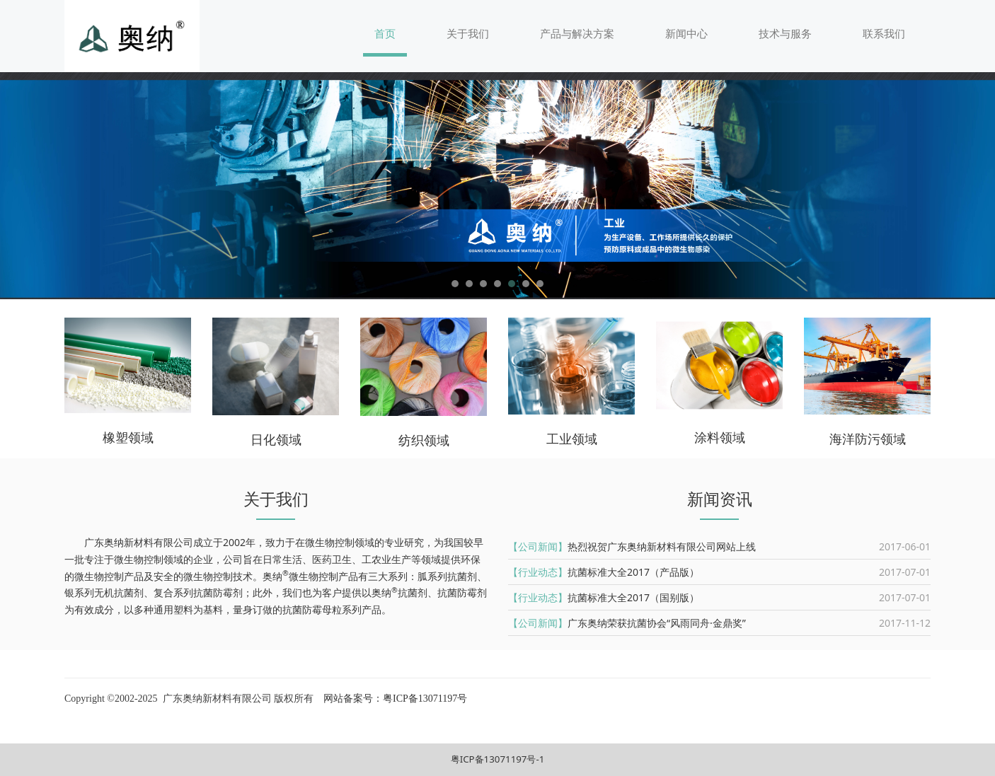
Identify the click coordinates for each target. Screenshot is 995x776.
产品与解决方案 (577, 33)
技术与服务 (785, 33)
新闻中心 (686, 33)
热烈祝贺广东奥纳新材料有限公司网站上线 (662, 546)
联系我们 (884, 33)
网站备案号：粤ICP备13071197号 (394, 698)
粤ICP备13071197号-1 (498, 759)
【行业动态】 (538, 572)
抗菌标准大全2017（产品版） (633, 572)
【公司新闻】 (538, 546)
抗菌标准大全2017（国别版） (633, 597)
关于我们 (468, 33)
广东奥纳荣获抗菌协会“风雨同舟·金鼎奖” (657, 623)
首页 (385, 33)
